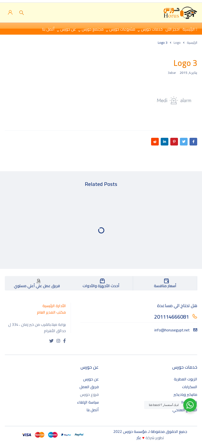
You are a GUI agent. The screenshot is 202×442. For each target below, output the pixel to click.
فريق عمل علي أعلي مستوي (37, 285)
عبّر (139, 437)
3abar (172, 72)
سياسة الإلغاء (88, 402)
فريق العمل (89, 386)
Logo (177, 42)
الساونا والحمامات (183, 402)
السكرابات (189, 386)
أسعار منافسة (165, 285)
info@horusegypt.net (175, 330)
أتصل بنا (92, 409)
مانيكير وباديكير (185, 394)
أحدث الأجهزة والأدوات (101, 285)
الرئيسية (192, 42)
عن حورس (91, 379)
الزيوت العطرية (185, 379)
